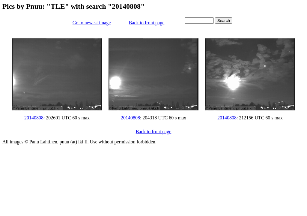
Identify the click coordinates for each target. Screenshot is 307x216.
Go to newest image (92, 22)
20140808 (33, 117)
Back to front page (147, 22)
